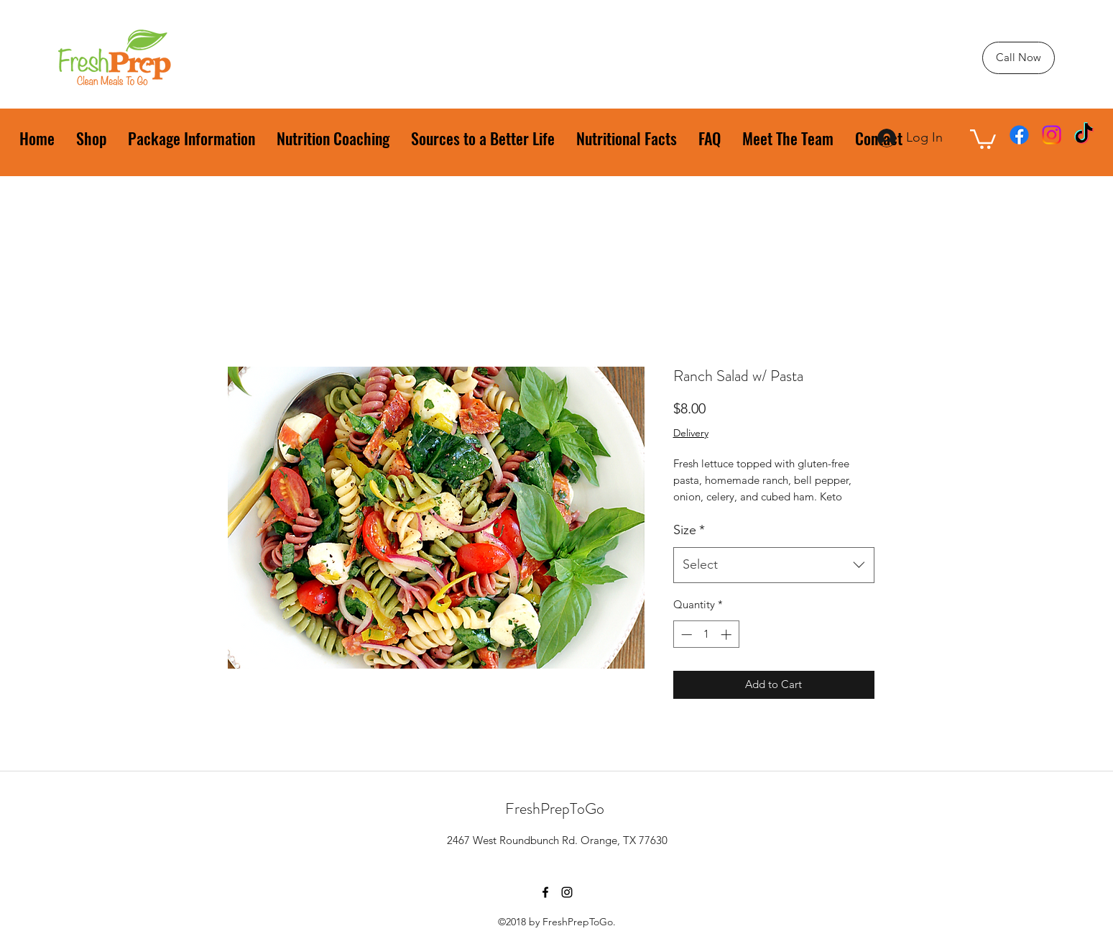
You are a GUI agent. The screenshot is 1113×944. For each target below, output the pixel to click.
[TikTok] (1083, 134)
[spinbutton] (706, 634)
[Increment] (727, 634)
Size (689, 530)
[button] (983, 138)
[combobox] (773, 565)
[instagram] (1051, 134)
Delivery (690, 432)
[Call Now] (1018, 58)
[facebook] (1019, 134)
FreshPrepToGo (554, 808)
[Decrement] (685, 634)
